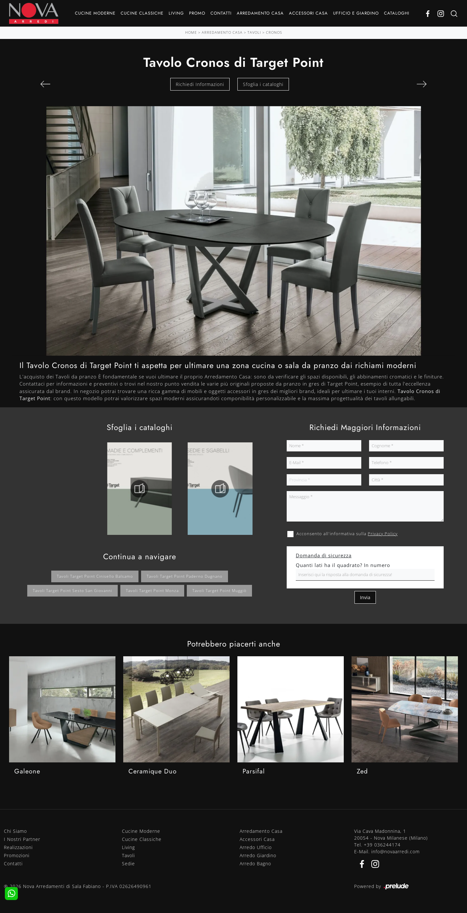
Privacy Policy (383, 534)
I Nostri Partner (22, 839)
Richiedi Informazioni (200, 84)
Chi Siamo (15, 831)
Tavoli (254, 32)
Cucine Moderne (95, 13)
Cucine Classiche (142, 13)
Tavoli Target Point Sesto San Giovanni (72, 590)
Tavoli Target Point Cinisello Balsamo (95, 576)
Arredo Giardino (258, 855)
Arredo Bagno (255, 863)
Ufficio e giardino (356, 13)
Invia (365, 597)
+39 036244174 (382, 845)
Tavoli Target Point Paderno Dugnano (184, 576)
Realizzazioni (18, 847)
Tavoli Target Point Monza (152, 590)
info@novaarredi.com (395, 851)
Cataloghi (396, 13)
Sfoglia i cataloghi (263, 84)
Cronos (274, 32)
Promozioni (17, 855)
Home (191, 32)
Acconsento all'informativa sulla (347, 534)
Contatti (221, 13)
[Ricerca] (454, 13)
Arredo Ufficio (256, 847)
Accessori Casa (308, 13)
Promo (197, 13)
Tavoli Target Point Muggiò (219, 590)
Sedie (128, 863)
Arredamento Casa (260, 13)
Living (176, 13)
